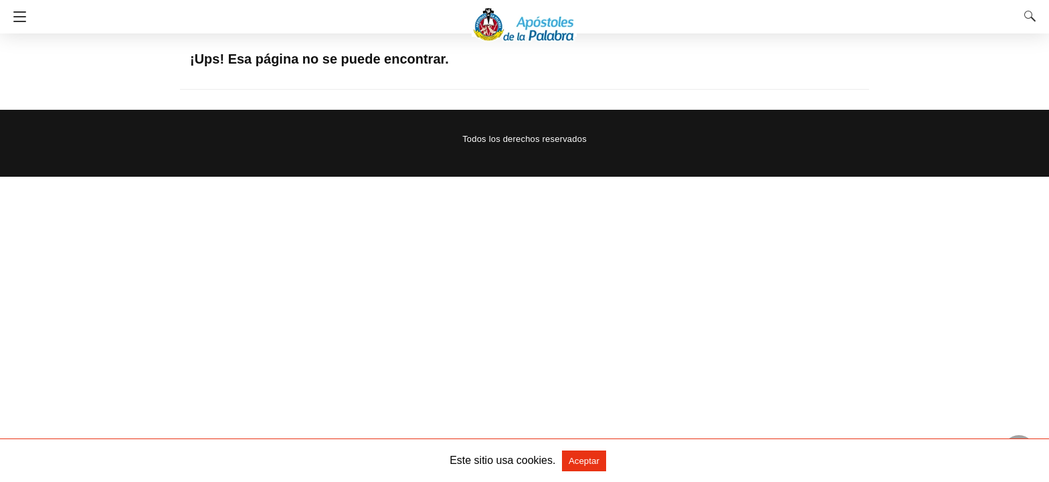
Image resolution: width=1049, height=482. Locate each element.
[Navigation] (16, 16)
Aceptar (584, 461)
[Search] (1027, 16)
